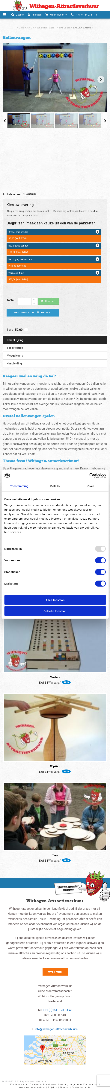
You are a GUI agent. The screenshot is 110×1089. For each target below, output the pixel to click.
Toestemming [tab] (19, 485)
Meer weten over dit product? (33, 312)
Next (100, 79)
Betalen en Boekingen (43, 1084)
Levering (63, 1084)
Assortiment (46, 27)
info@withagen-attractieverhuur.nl (56, 1029)
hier (96, 211)
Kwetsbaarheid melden (32, 1087)
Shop (30, 27)
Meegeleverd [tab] (15, 355)
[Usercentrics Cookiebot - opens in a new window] (89, 475)
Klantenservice (19, 1084)
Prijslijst (53, 1087)
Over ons (55, 972)
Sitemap (64, 1087)
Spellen (64, 27)
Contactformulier (81, 1087)
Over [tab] (91, 485)
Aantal (10, 300)
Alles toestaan (55, 600)
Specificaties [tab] (15, 347)
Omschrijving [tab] (15, 340)
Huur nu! (48, 301)
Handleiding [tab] (14, 363)
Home (20, 27)
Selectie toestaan (55, 610)
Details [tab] (55, 485)
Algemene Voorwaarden (84, 1084)
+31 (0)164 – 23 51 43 (57, 1010)
